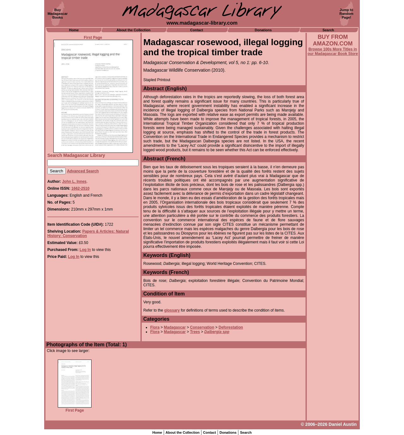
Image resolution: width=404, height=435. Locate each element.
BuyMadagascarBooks (58, 13)
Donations (263, 30)
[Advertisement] (332, 226)
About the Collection (133, 30)
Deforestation (230, 327)
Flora (154, 327)
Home (74, 30)
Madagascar (175, 327)
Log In (85, 249)
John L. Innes (74, 181)
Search (328, 30)
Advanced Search (83, 171)
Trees (195, 332)
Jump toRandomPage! (347, 13)
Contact (196, 30)
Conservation (202, 327)
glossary (172, 310)
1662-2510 (80, 188)
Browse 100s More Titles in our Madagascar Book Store (333, 51)
